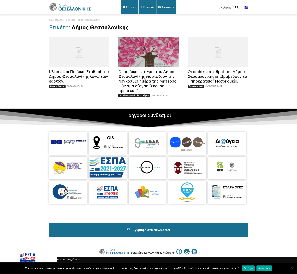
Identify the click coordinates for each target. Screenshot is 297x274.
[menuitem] (246, 7)
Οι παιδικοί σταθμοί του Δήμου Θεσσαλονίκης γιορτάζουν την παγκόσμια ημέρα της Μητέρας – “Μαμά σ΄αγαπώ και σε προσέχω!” (147, 81)
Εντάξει (248, 268)
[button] (230, 7)
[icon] (179, 253)
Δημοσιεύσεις (56, 20)
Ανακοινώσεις (196, 86)
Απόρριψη (264, 268)
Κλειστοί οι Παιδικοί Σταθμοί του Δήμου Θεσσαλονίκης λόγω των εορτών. (79, 76)
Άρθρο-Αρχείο (57, 86)
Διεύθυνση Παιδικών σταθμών (134, 95)
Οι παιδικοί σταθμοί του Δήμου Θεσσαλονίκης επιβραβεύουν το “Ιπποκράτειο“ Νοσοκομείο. (217, 76)
